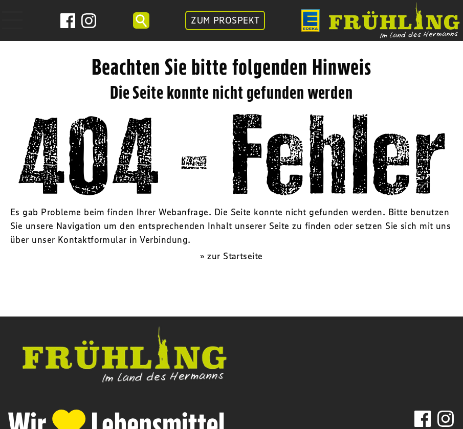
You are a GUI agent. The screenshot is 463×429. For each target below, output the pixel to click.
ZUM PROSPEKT (225, 20)
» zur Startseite (231, 256)
